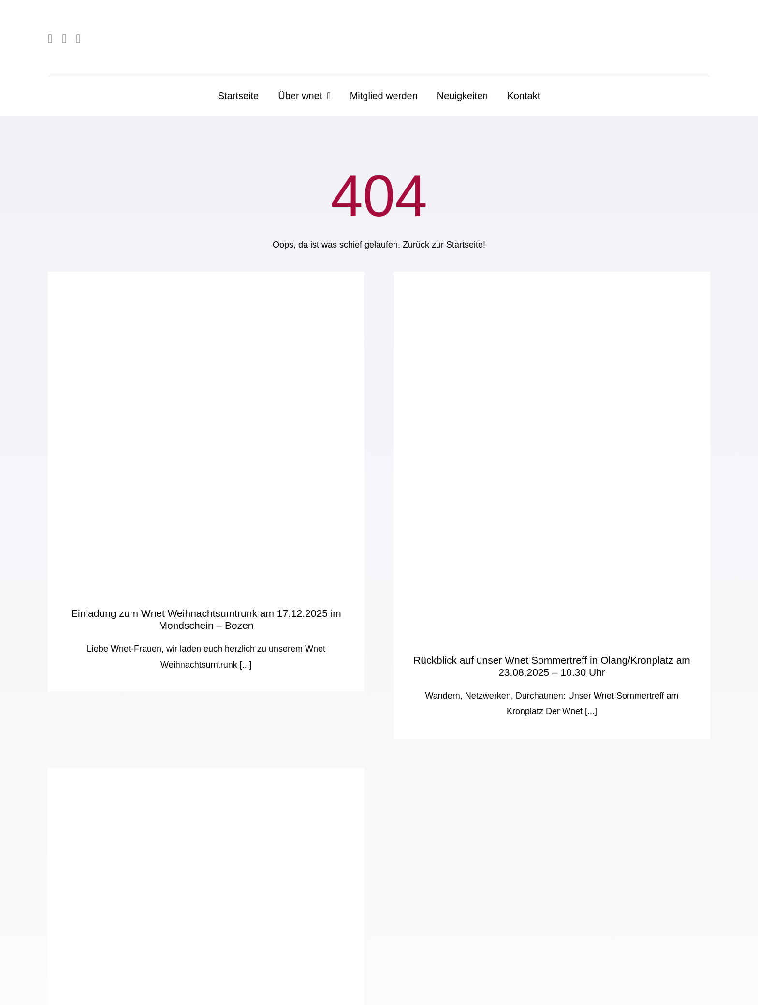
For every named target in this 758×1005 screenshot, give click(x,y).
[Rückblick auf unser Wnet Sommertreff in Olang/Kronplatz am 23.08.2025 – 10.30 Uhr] (552, 453)
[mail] (78, 38)
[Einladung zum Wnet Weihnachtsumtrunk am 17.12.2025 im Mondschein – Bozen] (206, 430)
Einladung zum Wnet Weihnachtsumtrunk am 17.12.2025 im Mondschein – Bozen (206, 619)
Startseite (464, 244)
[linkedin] (64, 38)
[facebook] (50, 38)
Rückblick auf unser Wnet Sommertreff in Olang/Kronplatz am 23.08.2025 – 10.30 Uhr (551, 666)
